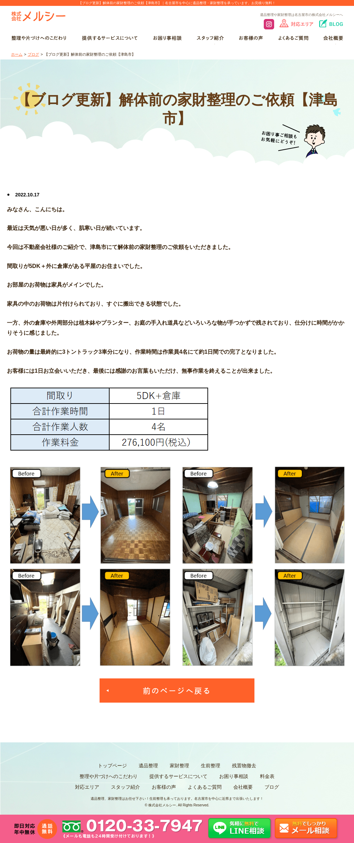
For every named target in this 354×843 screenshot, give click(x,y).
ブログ (33, 54)
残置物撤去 (244, 765)
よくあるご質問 (205, 787)
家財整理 (179, 765)
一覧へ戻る (177, 690)
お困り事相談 (233, 776)
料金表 (267, 776)
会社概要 (243, 787)
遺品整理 (148, 765)
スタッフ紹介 (125, 787)
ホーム (16, 54)
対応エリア (87, 787)
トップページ (112, 765)
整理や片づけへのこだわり (109, 776)
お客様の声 (164, 787)
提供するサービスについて (178, 776)
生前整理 (210, 765)
